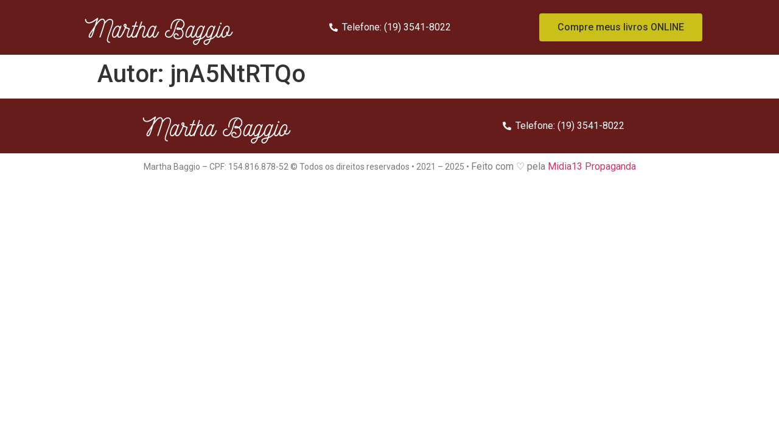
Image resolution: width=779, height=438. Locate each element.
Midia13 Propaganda (592, 166)
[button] (620, 27)
